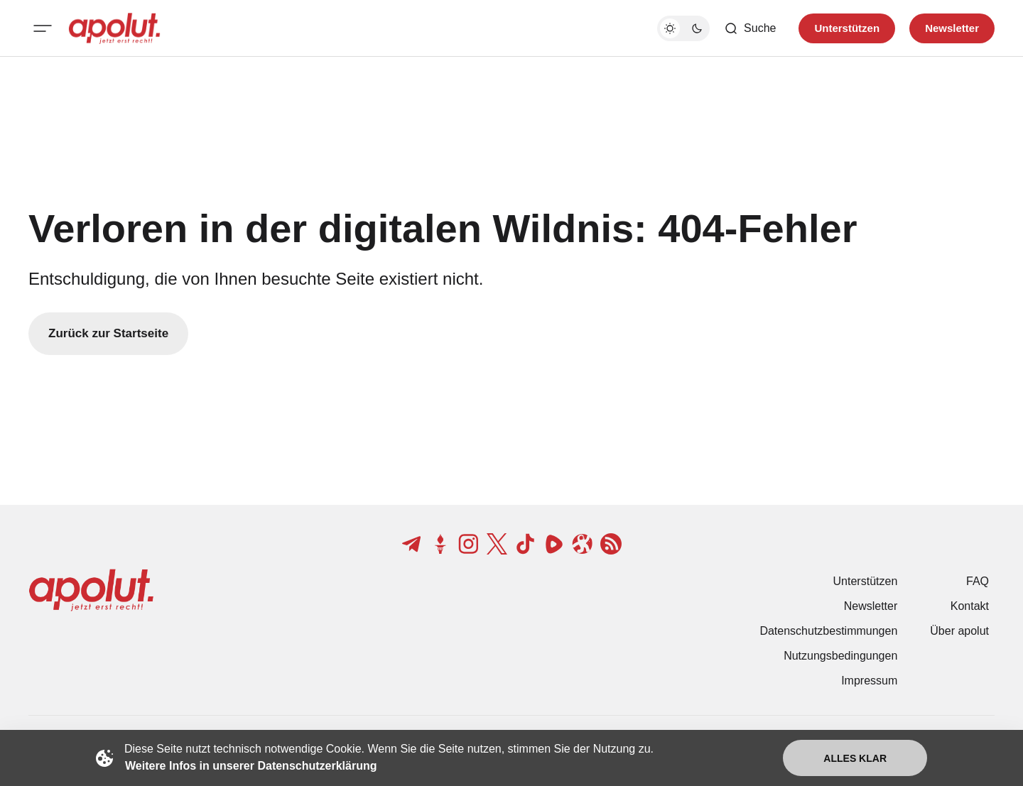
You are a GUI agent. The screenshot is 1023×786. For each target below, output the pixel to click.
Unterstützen (865, 581)
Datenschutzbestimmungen (828, 631)
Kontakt (970, 606)
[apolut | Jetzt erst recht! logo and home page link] (114, 28)
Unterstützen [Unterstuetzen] (846, 28)
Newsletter (871, 606)
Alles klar (855, 758)
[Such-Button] (750, 28)
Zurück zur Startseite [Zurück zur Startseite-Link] (108, 333)
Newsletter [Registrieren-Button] (952, 28)
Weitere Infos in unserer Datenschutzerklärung (251, 766)
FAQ (977, 581)
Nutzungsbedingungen (840, 656)
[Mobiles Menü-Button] (42, 28)
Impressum (869, 681)
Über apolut (959, 631)
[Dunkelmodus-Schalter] (683, 28)
